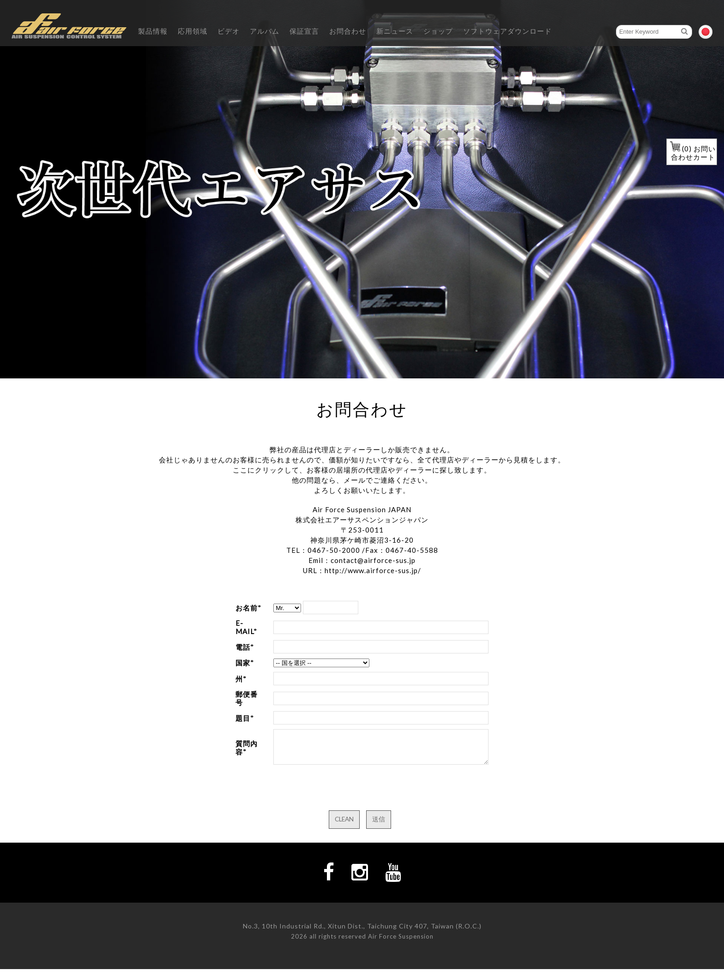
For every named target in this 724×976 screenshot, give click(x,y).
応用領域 (192, 31)
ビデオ (228, 31)
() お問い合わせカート (693, 152)
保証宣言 (304, 31)
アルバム (264, 31)
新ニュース (394, 31)
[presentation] (343, 796)
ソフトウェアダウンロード (507, 31)
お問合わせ (347, 31)
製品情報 (153, 31)
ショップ (438, 31)
